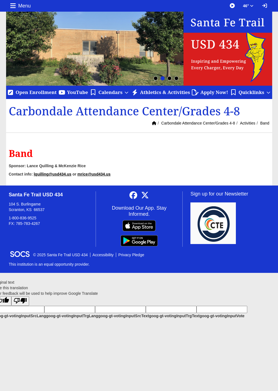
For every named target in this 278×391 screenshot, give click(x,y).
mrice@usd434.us (94, 174)
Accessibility (103, 255)
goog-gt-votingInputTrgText (174, 316)
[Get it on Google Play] (139, 240)
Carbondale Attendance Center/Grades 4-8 (198, 123)
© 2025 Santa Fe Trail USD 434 (60, 255)
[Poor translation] (20, 301)
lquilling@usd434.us (53, 174)
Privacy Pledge (131, 255)
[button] (109, 92)
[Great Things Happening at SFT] (232, 5)
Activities (247, 123)
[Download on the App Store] (139, 225)
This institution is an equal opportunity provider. (49, 264)
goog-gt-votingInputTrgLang (72, 316)
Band (264, 123)
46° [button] (248, 6)
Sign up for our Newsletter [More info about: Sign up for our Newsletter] (219, 194)
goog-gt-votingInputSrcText (123, 316)
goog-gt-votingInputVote (222, 316)
